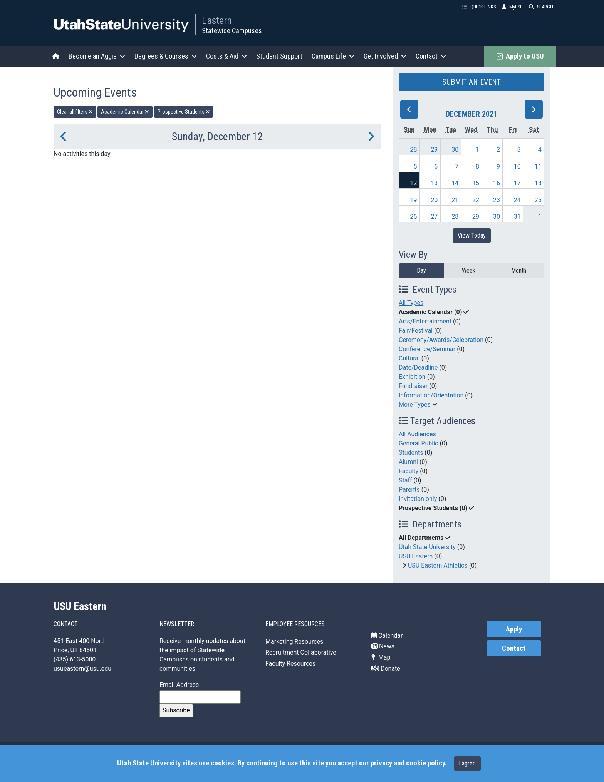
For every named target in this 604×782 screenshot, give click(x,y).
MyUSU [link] (512, 7)
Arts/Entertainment (425, 321)
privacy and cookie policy (408, 763)
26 (413, 216)
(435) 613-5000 (75, 659)
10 (517, 166)
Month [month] (518, 270)
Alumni (408, 462)
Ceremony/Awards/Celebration (441, 339)
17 (517, 183)
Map (381, 657)
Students (411, 452)
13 (434, 183)
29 (434, 149)
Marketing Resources (294, 641)
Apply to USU (520, 56)
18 (538, 183)
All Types (411, 302)
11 (538, 166)
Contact (514, 648)
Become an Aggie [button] (97, 56)
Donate (385, 668)
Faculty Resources (290, 663)
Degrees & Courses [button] (165, 56)
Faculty (408, 471)
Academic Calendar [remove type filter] (125, 112)
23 (496, 200)
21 (454, 200)
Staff (405, 480)
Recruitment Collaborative (300, 652)
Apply (514, 629)
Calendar (387, 635)
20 (434, 200)
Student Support (279, 56)
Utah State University (427, 547)
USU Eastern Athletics (438, 565)
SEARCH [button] (541, 7)
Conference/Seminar (427, 349)
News (382, 646)
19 (413, 200)
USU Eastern (416, 556)
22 (475, 200)
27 (434, 216)
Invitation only (418, 498)
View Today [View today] (472, 235)
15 (475, 183)
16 (496, 183)
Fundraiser (413, 386)
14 (454, 183)
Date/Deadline (418, 367)
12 (413, 183)
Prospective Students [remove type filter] (184, 112)
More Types (415, 404)
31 (517, 216)
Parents (409, 489)
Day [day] (421, 270)
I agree (467, 763)
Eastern (217, 20)
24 (517, 200)
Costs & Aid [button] (226, 56)
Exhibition (412, 376)
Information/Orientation (431, 395)
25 (538, 200)
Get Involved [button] (385, 56)
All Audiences (417, 434)
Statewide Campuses (232, 31)
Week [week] (468, 270)
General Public (418, 443)
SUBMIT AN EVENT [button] (471, 82)
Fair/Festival (416, 330)
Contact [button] (431, 56)
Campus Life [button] (333, 56)
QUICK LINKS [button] (479, 7)
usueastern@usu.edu (82, 668)
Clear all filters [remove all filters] (75, 112)
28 (413, 149)
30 (454, 149)
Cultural (409, 358)
